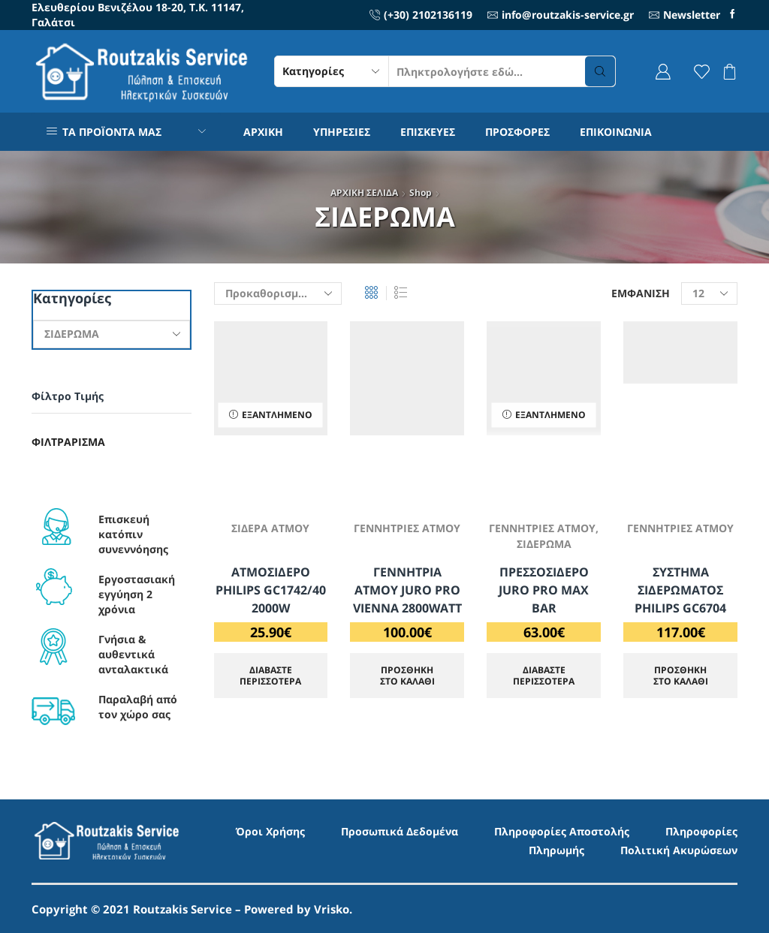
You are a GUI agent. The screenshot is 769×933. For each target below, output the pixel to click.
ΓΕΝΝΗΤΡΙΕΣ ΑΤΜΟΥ (407, 528)
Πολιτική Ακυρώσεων (678, 850)
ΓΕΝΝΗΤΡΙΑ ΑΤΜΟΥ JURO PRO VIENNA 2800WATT (407, 590)
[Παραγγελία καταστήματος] (278, 293)
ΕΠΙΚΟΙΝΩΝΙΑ (616, 132)
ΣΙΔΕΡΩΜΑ (544, 544)
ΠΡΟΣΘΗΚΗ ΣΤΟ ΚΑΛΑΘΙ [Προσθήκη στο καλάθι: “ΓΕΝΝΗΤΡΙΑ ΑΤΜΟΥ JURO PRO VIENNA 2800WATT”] (407, 675)
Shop (420, 192)
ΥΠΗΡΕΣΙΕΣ (341, 132)
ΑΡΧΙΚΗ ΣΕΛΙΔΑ (364, 192)
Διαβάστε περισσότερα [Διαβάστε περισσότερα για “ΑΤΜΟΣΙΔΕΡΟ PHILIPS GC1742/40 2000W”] (270, 675)
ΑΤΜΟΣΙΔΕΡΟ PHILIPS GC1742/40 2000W (271, 590)
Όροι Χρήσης (270, 831)
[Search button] (600, 71)
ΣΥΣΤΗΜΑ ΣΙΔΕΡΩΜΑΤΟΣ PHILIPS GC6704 (680, 590)
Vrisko (331, 908)
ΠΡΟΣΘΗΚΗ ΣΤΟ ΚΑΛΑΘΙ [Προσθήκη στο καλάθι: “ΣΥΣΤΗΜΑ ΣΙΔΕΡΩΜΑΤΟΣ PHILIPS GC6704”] (680, 675)
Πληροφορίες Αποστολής (561, 831)
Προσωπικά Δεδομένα (399, 831)
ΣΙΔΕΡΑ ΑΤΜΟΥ (270, 528)
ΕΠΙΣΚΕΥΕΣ (427, 132)
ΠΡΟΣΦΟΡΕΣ (517, 132)
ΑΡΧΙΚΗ (263, 132)
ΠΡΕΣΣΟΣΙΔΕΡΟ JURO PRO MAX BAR (544, 590)
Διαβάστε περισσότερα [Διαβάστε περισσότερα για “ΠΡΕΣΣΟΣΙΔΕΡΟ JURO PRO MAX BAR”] (543, 675)
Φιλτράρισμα (68, 442)
